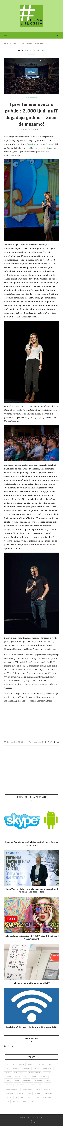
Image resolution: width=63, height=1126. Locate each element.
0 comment (36, 742)
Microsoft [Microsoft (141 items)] (9, 1085)
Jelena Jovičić (36, 129)
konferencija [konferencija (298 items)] (27, 1081)
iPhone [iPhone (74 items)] (17, 1081)
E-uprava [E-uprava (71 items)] (47, 1073)
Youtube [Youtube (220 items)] (15, 1102)
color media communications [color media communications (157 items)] (43, 1069)
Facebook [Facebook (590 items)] (8, 1077)
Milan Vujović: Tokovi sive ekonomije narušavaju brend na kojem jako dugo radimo (31, 890)
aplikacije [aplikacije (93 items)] (41, 1065)
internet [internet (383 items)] (8, 1081)
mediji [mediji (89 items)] (48, 1081)
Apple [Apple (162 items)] (7, 1069)
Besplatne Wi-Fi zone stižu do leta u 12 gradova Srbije (32, 1027)
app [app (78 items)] (49, 1065)
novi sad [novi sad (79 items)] (32, 1085)
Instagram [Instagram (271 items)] (43, 1077)
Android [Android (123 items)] (21, 1065)
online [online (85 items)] (48, 1085)
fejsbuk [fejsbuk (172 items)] (17, 1077)
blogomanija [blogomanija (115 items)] (26, 1069)
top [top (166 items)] (16, 1098)
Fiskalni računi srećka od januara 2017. (31, 983)
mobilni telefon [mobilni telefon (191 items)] (21, 1085)
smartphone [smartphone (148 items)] (9, 1093)
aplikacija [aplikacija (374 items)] (31, 1065)
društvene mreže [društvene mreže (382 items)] (34, 1073)
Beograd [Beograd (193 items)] (15, 1069)
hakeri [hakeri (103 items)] (34, 1077)
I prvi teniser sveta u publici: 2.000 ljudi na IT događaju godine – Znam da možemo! (31, 114)
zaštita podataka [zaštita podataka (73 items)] (28, 1102)
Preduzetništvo (31, 98)
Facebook (8, 1046)
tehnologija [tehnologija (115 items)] (48, 1093)
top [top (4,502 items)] (22, 1098)
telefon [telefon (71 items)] (8, 1098)
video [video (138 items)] (7, 1102)
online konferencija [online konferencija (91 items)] (12, 1089)
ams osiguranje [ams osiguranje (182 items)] (10, 1065)
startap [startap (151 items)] (37, 1093)
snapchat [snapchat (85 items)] (20, 1093)
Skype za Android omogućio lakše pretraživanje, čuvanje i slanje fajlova (31, 843)
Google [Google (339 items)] (26, 1077)
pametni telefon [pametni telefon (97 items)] (27, 1089)
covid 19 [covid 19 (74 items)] (8, 1073)
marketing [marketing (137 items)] (38, 1081)
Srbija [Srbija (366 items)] (29, 1093)
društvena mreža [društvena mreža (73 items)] (19, 1073)
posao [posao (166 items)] (38, 1089)
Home (6, 43)
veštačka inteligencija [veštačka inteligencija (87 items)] (44, 1098)
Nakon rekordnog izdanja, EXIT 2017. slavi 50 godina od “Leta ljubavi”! (32, 937)
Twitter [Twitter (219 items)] (30, 1098)
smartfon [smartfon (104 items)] (47, 1089)
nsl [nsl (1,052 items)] (40, 1085)
